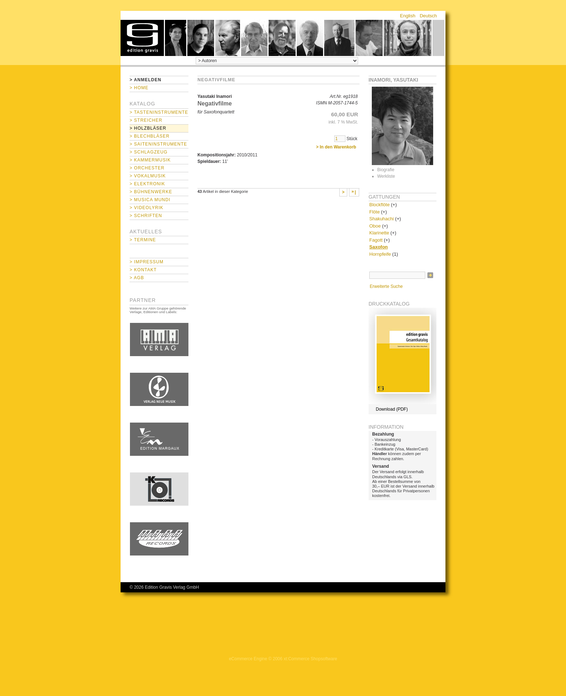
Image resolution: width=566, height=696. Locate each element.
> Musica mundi (150, 199)
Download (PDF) (392, 409)
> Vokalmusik (148, 175)
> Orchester (147, 167)
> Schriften (146, 215)
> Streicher (146, 120)
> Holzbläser (148, 128)
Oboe (375, 226)
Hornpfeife (380, 254)
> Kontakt (143, 269)
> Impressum (147, 261)
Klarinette (379, 232)
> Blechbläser (150, 136)
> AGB (137, 277)
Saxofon (378, 247)
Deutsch (428, 15)
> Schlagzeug (148, 152)
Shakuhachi (381, 218)
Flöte (374, 212)
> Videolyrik (146, 207)
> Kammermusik (150, 160)
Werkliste (386, 176)
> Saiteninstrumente (158, 144)
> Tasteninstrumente (159, 112)
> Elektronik (147, 183)
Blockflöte (379, 204)
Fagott (376, 240)
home (142, 38)
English (407, 15)
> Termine (143, 239)
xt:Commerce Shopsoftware (310, 658)
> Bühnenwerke (151, 191)
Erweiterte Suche (386, 286)
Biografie (385, 169)
